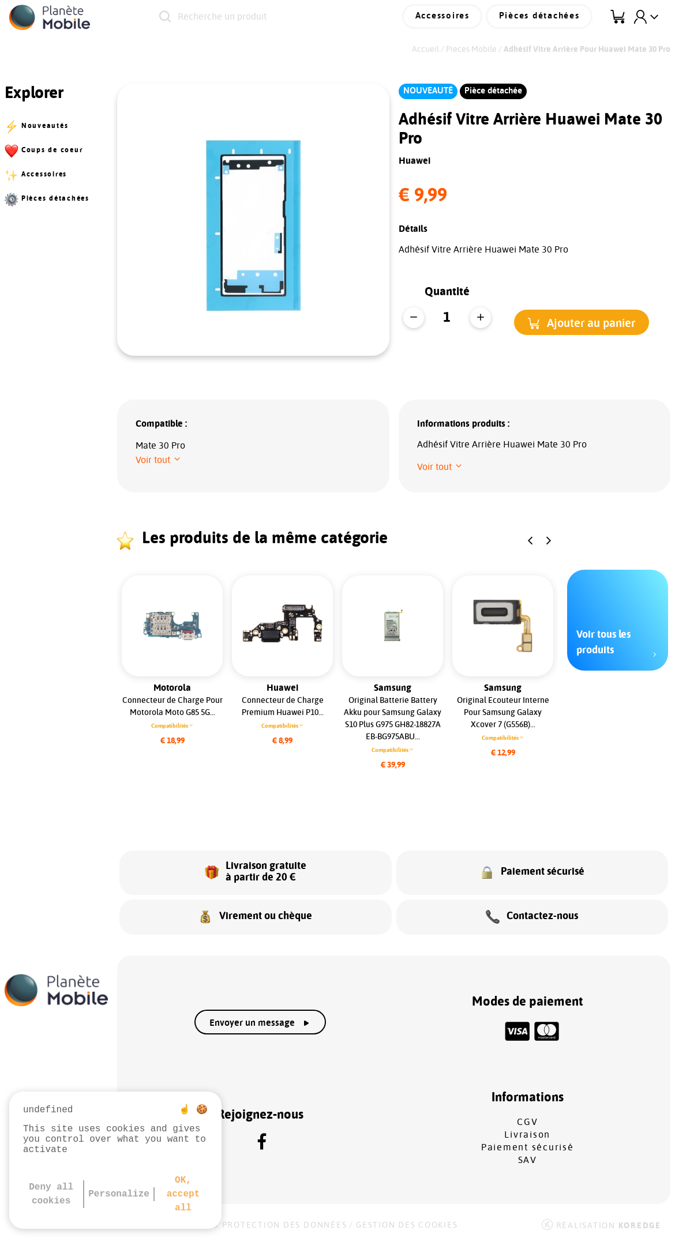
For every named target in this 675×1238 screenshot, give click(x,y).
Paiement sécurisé (527, 1144)
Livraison (527, 1131)
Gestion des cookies (406, 1222)
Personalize (118, 1194)
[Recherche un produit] (272, 17)
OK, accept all (183, 1194)
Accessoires (447, 17)
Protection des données (284, 1222)
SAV (527, 1156)
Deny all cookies (51, 1194)
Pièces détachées (541, 17)
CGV (527, 1118)
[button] (581, 322)
